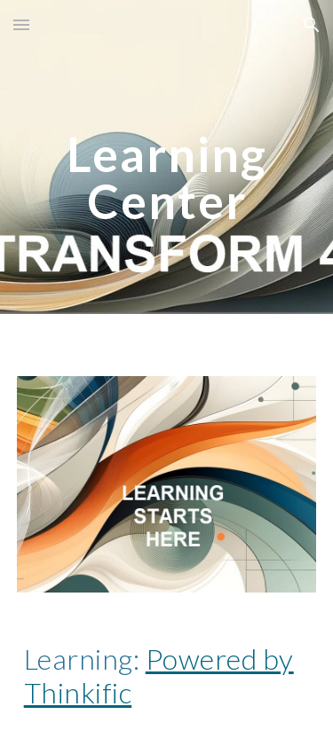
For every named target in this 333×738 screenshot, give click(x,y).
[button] (21, 24)
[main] (167, 177)
